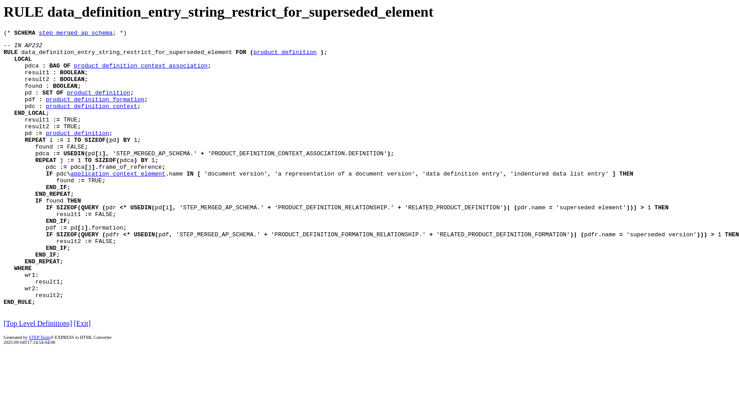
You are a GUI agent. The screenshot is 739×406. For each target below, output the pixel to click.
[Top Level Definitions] (38, 377)
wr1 (30, 323)
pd (28, 104)
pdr (111, 242)
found (33, 96)
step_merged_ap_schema (76, 34)
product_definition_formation (95, 112)
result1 (37, 80)
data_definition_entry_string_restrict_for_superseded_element (126, 56)
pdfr (112, 275)
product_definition (285, 56)
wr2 (30, 339)
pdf (30, 112)
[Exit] (82, 377)
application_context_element (117, 202)
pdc (30, 121)
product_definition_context (92, 121)
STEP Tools (39, 391)
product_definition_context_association (140, 72)
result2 (37, 88)
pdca (32, 72)
